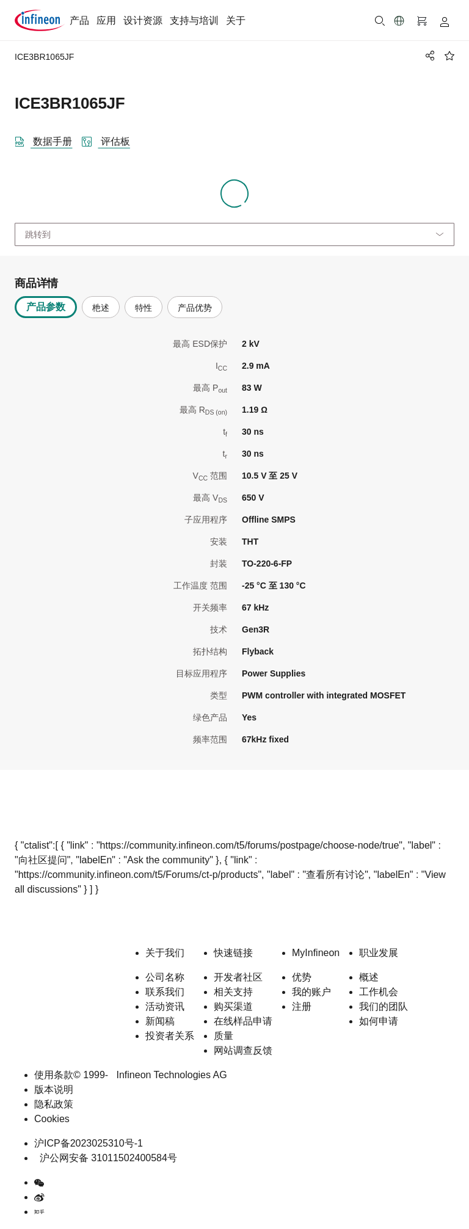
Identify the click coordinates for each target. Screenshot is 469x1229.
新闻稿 (160, 1021)
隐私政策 (53, 1104)
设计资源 (142, 20)
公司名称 (164, 977)
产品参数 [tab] (45, 307)
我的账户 (311, 992)
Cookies (52, 1119)
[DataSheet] (48, 139)
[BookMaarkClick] (449, 55)
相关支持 (233, 992)
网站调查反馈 (243, 1050)
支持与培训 (194, 20)
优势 (301, 977)
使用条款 (53, 1075)
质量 (223, 1036)
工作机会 (378, 992)
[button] (399, 21)
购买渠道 (233, 1006)
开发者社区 (238, 977)
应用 (106, 20)
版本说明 (53, 1089)
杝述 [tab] (100, 308)
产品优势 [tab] (195, 308)
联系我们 (164, 992)
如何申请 (378, 1021)
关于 (235, 20)
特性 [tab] (143, 308)
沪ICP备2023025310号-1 (88, 1143)
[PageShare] (428, 55)
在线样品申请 (243, 1021)
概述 (369, 977)
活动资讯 (164, 1006)
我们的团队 (383, 1006)
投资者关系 (169, 1036)
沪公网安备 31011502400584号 (105, 1158)
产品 (79, 20)
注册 (301, 1006)
